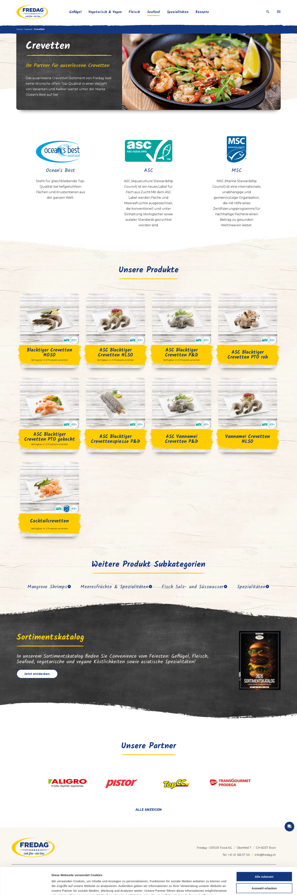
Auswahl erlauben (264, 862)
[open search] (268, 12)
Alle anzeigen (148, 810)
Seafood (153, 12)
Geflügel (75, 12)
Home (20, 29)
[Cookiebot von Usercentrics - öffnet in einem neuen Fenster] (25, 887)
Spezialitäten (177, 12)
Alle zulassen (264, 851)
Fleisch (134, 12)
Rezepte (202, 12)
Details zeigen (208, 887)
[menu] (278, 12)
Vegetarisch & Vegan (105, 12)
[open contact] (289, 826)
